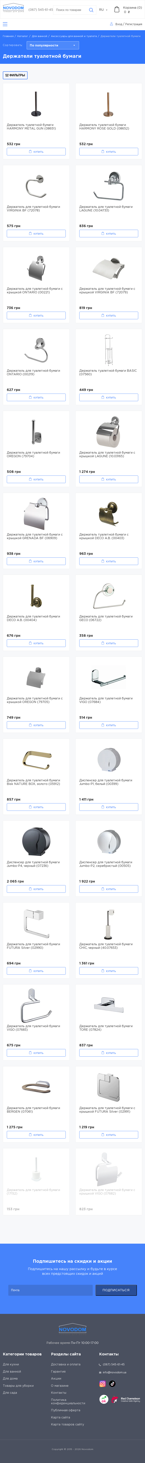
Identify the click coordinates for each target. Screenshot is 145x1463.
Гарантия (58, 1371)
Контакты (58, 1392)
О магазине (60, 1385)
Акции (56, 1378)
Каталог (22, 36)
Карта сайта (60, 1417)
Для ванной (39, 36)
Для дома (10, 1378)
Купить (38, 151)
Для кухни (11, 1364)
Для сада (10, 1392)
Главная (8, 36)
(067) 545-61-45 (41, 9)
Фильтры (15, 75)
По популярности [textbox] (44, 45)
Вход (118, 24)
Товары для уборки (18, 1385)
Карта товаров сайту (67, 1424)
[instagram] (102, 1383)
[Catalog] (5, 24)
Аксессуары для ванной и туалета (74, 36)
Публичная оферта (65, 1410)
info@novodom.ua (112, 1372)
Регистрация (133, 24)
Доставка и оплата (65, 1364)
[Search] (91, 10)
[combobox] (105, 10)
